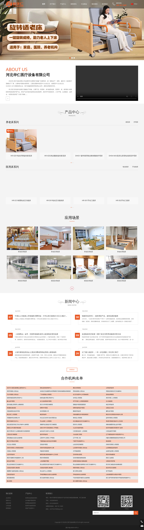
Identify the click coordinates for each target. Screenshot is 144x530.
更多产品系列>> (30, 508)
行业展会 (84, 4)
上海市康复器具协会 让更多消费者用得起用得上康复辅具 (37, 352)
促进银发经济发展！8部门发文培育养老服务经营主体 (102, 334)
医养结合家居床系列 (31, 498)
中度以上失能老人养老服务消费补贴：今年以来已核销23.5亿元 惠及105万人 (42, 316)
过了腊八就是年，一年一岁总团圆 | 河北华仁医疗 (101, 352)
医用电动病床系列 (30, 503)
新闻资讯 (73, 4)
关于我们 (53, 4)
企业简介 (8, 498)
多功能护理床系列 (30, 500)
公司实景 (8, 505)
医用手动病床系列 (30, 505)
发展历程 (8, 503)
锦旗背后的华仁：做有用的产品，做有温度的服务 (101, 316)
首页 (43, 4)
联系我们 (105, 4)
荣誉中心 (8, 500)
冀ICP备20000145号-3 (72, 527)
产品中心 (63, 4)
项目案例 (94, 4)
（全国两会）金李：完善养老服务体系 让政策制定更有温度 (38, 334)
